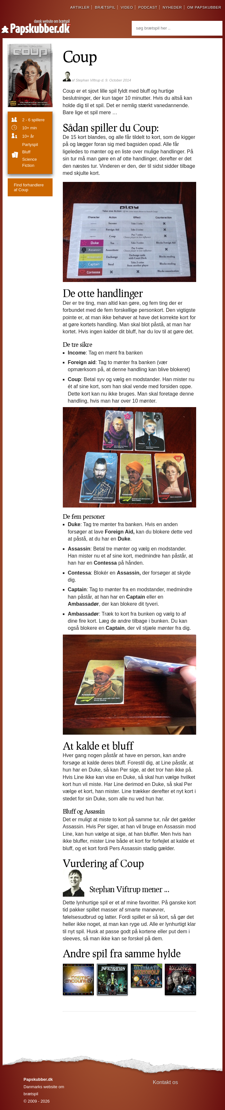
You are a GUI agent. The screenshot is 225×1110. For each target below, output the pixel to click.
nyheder (172, 7)
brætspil (105, 7)
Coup (80, 56)
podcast (147, 7)
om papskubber (204, 7)
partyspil (30, 144)
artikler (80, 7)
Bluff (26, 151)
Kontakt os (165, 1082)
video (127, 7)
